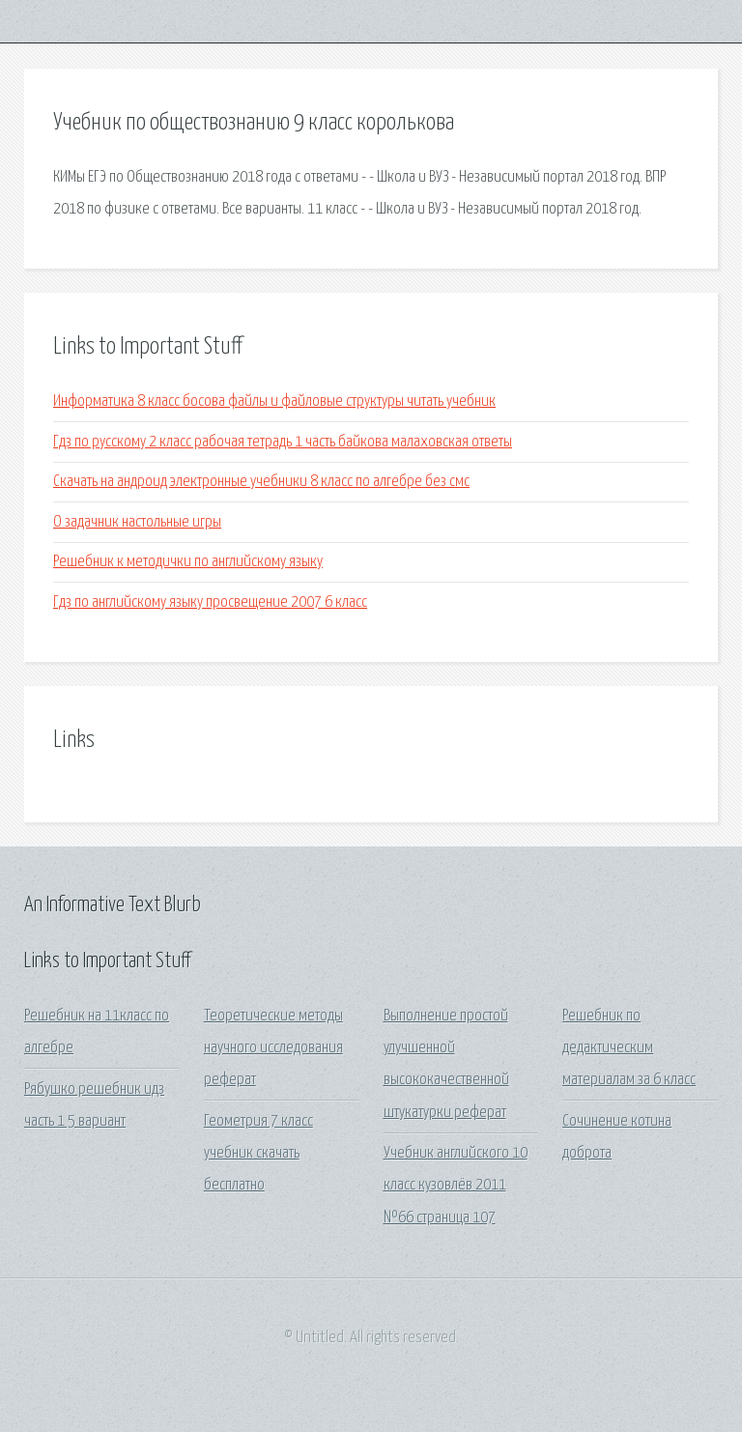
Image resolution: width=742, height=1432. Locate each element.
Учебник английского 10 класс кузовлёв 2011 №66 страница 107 (456, 1185)
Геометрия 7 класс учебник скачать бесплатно (258, 1153)
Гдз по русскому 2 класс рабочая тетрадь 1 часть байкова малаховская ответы (282, 442)
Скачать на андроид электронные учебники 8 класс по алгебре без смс (261, 481)
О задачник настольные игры (137, 522)
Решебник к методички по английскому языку (188, 562)
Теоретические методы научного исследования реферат (273, 1048)
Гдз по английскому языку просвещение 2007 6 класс (210, 602)
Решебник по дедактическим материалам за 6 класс (629, 1048)
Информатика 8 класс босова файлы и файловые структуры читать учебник (274, 401)
